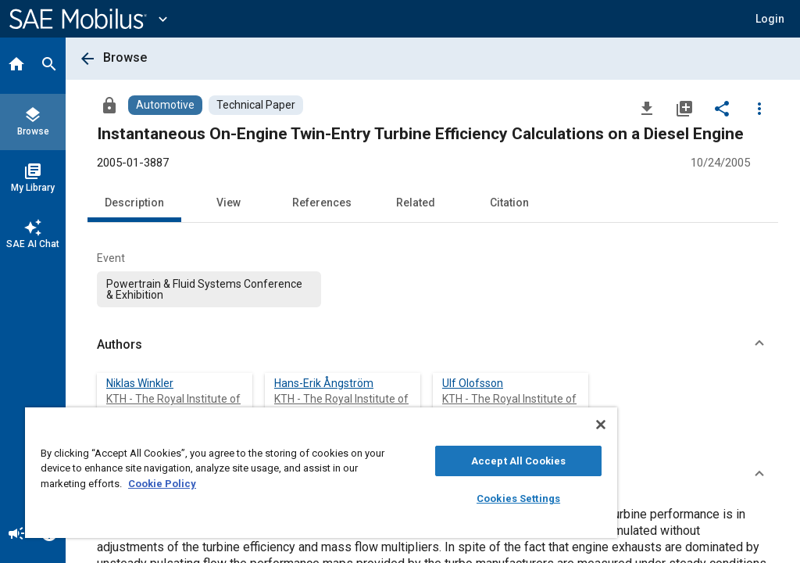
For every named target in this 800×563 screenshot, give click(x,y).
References (322, 202)
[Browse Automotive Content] (165, 105)
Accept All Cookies (518, 461)
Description (134, 202)
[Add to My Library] (684, 108)
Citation (509, 202)
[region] (321, 472)
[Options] (759, 108)
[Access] (109, 104)
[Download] (646, 108)
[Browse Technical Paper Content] (256, 105)
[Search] (49, 66)
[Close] (600, 424)
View (228, 202)
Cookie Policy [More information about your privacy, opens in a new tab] (162, 483)
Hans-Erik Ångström (323, 383)
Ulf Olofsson (472, 383)
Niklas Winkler (139, 383)
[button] (432, 345)
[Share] (722, 108)
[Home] (16, 66)
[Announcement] (16, 535)
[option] (209, 289)
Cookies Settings (518, 498)
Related (415, 202)
